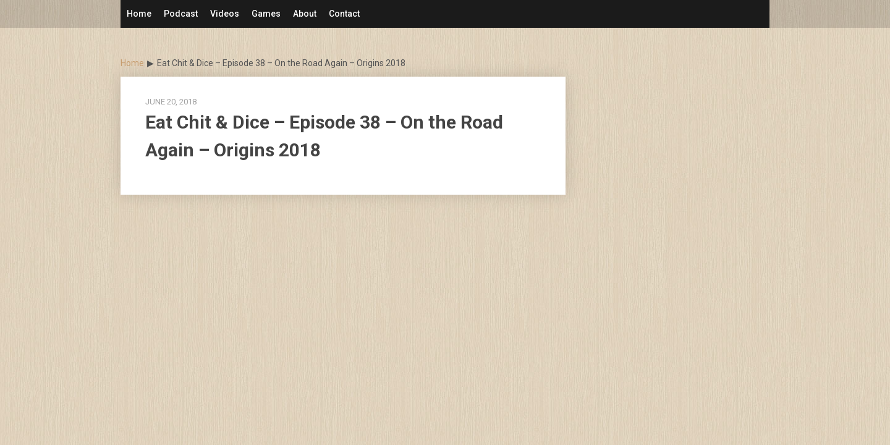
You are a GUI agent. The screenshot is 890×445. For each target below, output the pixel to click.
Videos (224, 14)
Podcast (181, 14)
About (304, 14)
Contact (344, 14)
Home (139, 14)
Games (266, 14)
